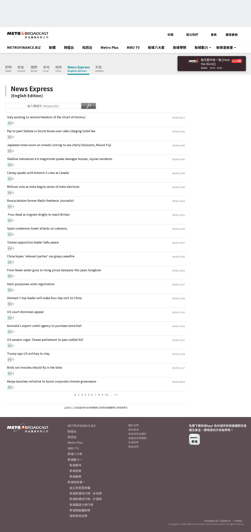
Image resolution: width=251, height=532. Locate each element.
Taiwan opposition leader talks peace (33, 242)
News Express (78, 68)
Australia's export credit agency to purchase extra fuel (44, 326)
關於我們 (133, 425)
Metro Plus (109, 47)
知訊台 (87, 47)
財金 (21, 68)
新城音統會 (224, 47)
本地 (46, 68)
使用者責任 (122, 407)
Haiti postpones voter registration (30, 284)
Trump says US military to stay (28, 353)
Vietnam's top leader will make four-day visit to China (44, 298)
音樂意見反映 (78, 515)
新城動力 (201, 47)
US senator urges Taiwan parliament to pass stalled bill (45, 339)
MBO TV (133, 47)
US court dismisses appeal (25, 312)
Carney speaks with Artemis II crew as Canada (38, 173)
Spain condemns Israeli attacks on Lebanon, (37, 228)
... (111, 394)
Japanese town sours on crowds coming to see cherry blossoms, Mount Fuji (59, 145)
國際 (34, 68)
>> (115, 394)
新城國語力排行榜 (81, 504)
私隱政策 (133, 442)
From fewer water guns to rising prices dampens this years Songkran (54, 270)
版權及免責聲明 (137, 438)
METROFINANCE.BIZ (24, 47)
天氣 (99, 68)
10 (106, 394)
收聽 (168, 34)
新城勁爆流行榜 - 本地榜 (85, 493)
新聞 (52, 47)
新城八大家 (156, 47)
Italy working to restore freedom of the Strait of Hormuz (46, 117)
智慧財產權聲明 (107, 407)
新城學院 (179, 47)
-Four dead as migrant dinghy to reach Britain (38, 214)
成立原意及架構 (79, 487)
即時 (8, 68)
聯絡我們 (133, 446)
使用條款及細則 (137, 434)
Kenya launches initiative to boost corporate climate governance (51, 381)
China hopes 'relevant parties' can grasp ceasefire (40, 256)
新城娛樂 (75, 476)
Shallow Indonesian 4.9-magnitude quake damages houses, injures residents (59, 159)
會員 (212, 34)
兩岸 (58, 68)
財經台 (69, 47)
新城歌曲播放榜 (79, 510)
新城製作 (75, 465)
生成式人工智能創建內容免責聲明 (81, 407)
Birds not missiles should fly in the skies (34, 367)
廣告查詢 (231, 34)
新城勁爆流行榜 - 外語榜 (85, 499)
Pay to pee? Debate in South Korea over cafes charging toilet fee (51, 131)
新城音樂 (75, 470)
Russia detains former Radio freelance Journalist (40, 200)
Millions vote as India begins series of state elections (43, 187)
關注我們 (190, 34)
